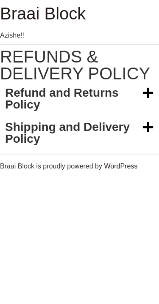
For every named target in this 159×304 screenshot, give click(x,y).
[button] (79, 99)
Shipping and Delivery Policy (67, 132)
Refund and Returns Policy (62, 98)
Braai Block (43, 13)
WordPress (120, 166)
